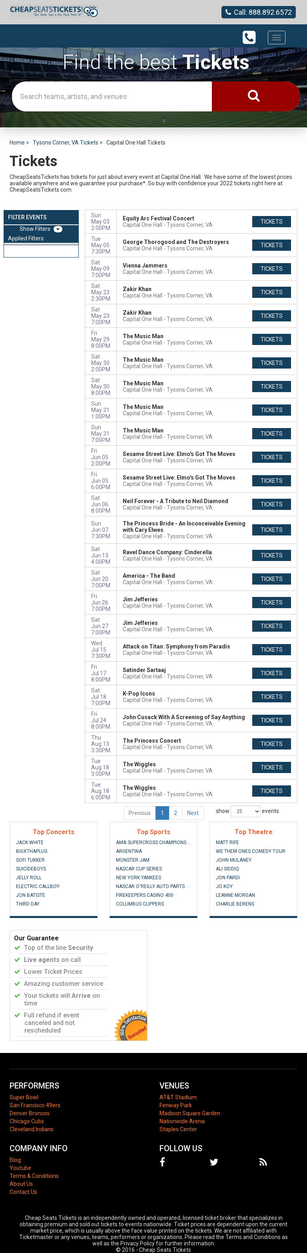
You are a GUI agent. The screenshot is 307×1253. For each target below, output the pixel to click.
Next (193, 813)
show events (247, 811)
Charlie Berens (235, 904)
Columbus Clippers (140, 904)
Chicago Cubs (27, 1121)
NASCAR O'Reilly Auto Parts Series (153, 886)
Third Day (28, 904)
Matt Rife (227, 842)
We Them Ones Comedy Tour (250, 851)
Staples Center (178, 1129)
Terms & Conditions (34, 1176)
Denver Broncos (30, 1113)
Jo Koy (224, 886)
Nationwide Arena (182, 1121)
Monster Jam (133, 860)
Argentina (129, 851)
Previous (140, 813)
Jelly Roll (29, 877)
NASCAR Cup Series (139, 869)
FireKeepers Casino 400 (144, 895)
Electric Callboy (38, 886)
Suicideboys (31, 869)
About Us (21, 1184)
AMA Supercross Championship (153, 842)
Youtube (20, 1168)
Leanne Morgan (235, 895)
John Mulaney (233, 860)
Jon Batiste (30, 895)
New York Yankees (138, 877)
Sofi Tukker (30, 860)
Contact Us (23, 1192)
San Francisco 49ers (35, 1105)
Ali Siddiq (227, 869)
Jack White (30, 842)
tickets (272, 221)
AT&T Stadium (178, 1097)
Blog (15, 1160)
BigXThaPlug (32, 851)
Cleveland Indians (32, 1129)
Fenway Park (175, 1105)
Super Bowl (24, 1097)
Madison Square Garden (189, 1113)
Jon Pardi (228, 877)
